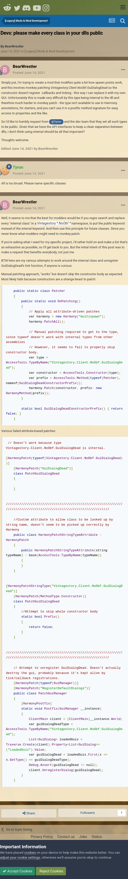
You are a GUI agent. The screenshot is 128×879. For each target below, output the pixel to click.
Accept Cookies (17, 871)
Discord (27, 7)
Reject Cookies (50, 871)
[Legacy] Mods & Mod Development (50, 51)
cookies (30, 852)
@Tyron (56, 121)
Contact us (66, 836)
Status (97, 836)
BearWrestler (14, 46)
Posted (29, 72)
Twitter (17, 7)
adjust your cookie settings (20, 857)
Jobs (83, 836)
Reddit (7, 7)
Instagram (46, 7)
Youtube (37, 7)
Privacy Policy (42, 836)
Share (29, 813)
